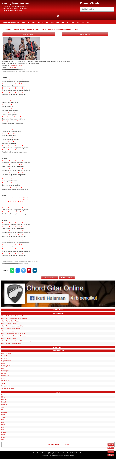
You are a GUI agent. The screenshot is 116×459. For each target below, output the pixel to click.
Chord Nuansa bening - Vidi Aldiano (13, 333)
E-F (33, 22)
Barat (3, 394)
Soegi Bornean (6, 386)
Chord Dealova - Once (8, 338)
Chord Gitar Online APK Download (58, 444)
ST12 (3, 378)
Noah (3, 368)
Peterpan (4, 373)
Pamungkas (5, 371)
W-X (78, 22)
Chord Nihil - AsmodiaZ (9, 323)
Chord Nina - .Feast (7, 331)
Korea (3, 409)
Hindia (3, 363)
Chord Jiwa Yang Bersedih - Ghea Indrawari (15, 336)
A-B (23, 22)
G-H (38, 22)
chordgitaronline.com (16, 3)
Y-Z (83, 22)
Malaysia (4, 412)
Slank (3, 383)
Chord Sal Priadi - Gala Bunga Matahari (14, 316)
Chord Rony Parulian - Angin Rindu (12, 326)
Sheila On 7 (5, 381)
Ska (2, 440)
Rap (2, 429)
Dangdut (4, 402)
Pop (2, 422)
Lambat (110, 444)
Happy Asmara (6, 361)
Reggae (4, 432)
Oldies (3, 417)
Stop (110, 455)
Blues (3, 397)
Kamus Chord (79, 453)
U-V (72, 22)
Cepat (111, 451)
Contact (39, 453)
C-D (28, 22)
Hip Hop (4, 404)
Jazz (2, 407)
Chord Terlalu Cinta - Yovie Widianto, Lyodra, (16, 341)
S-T (68, 22)
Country (4, 399)
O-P (57, 22)
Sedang (110, 448)
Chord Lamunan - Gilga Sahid (11, 328)
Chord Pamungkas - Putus (10, 321)
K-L (47, 22)
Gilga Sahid (5, 358)
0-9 (88, 22)
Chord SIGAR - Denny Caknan (11, 343)
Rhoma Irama (5, 376)
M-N (52, 22)
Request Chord (62, 453)
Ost (2, 419)
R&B (2, 427)
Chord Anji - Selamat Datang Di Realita (14, 318)
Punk (11, 67)
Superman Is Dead (16, 65)
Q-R (63, 22)
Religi (3, 435)
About (34, 453)
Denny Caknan (6, 353)
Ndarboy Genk (6, 366)
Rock (16, 67)
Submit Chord (71, 453)
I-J (43, 22)
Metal (3, 414)
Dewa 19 (4, 356)
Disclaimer (45, 453)
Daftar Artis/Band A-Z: (11, 22)
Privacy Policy (53, 453)
